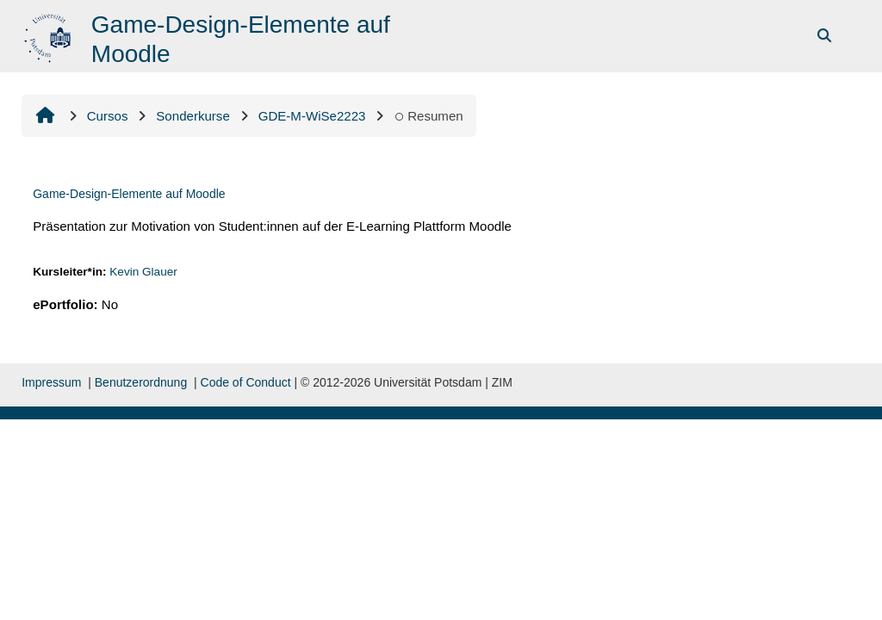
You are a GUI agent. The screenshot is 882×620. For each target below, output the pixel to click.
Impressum (51, 382)
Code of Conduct (246, 382)
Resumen (428, 115)
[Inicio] (50, 35)
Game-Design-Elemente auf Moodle (129, 194)
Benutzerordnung (141, 382)
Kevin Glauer (143, 271)
